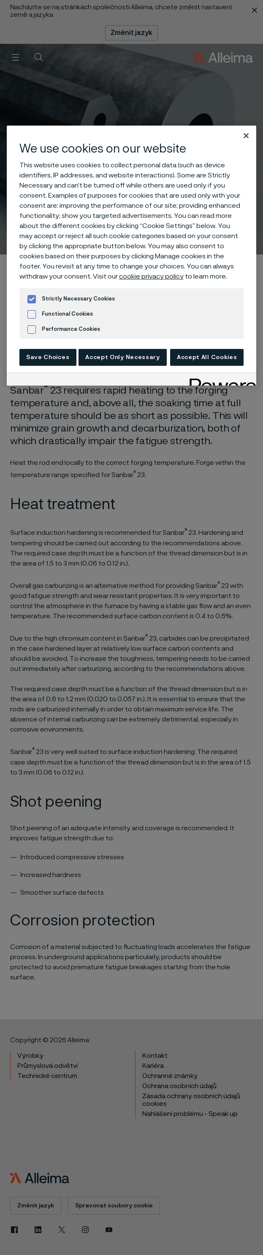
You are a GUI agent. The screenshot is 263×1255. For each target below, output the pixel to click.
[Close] (246, 135)
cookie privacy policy (151, 276)
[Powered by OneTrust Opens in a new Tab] (220, 380)
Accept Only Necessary (122, 357)
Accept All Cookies (207, 357)
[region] (132, 256)
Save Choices (47, 357)
